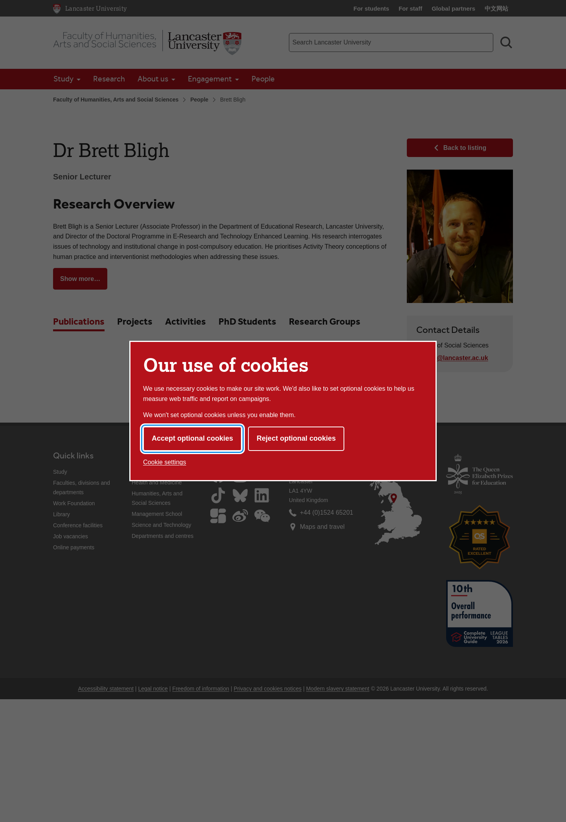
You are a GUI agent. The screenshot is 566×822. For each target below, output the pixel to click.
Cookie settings (164, 462)
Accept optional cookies (192, 438)
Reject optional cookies (296, 438)
